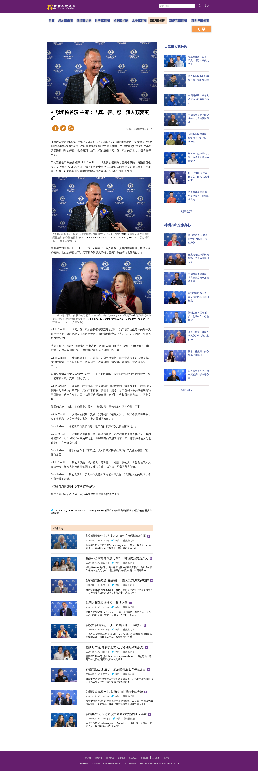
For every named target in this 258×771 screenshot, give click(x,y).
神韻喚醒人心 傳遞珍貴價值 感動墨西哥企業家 (116, 714)
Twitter (63, 128)
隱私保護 (110, 758)
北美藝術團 (139, 20)
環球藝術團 (157, 20)
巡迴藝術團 (120, 20)
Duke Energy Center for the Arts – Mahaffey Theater (108, 237)
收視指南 (98, 758)
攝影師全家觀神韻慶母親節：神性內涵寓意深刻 (117, 558)
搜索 (207, 5)
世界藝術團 (102, 20)
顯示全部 (186, 211)
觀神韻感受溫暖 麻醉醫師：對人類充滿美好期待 (117, 580)
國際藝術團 (84, 20)
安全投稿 (133, 758)
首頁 (51, 20)
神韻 (115, 142)
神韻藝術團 (128, 540)
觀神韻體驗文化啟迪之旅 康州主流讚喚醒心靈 (116, 536)
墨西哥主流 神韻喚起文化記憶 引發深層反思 (115, 647)
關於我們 (87, 758)
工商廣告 (155, 758)
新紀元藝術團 (178, 20)
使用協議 (121, 758)
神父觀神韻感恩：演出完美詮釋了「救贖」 (114, 625)
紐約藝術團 (65, 20)
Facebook (55, 128)
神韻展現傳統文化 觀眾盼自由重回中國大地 (114, 692)
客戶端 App (168, 758)
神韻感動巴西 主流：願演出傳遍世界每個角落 (116, 669)
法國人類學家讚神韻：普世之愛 (106, 602)
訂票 (202, 29)
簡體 (71, 128)
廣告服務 (144, 758)
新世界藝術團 (200, 20)
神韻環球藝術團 (112, 510)
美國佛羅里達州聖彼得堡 (99, 494)
